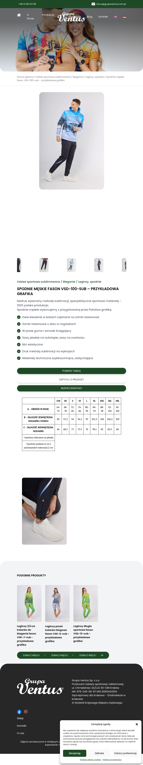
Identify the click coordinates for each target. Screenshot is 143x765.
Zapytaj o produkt (71, 379)
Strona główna (19, 15)
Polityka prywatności (111, 759)
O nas (20, 744)
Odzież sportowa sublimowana (53, 76)
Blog (89, 16)
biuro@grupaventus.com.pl (109, 4)
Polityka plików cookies (90, 759)
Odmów (99, 753)
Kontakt (103, 16)
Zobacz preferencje (125, 753)
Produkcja (48, 15)
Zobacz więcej (35, 655)
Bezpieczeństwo (71, 388)
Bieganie (78, 76)
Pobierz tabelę (71, 371)
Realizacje (74, 16)
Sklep (20, 729)
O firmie (30, 16)
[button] (136, 724)
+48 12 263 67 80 (26, 4)
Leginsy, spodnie (94, 76)
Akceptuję (75, 753)
